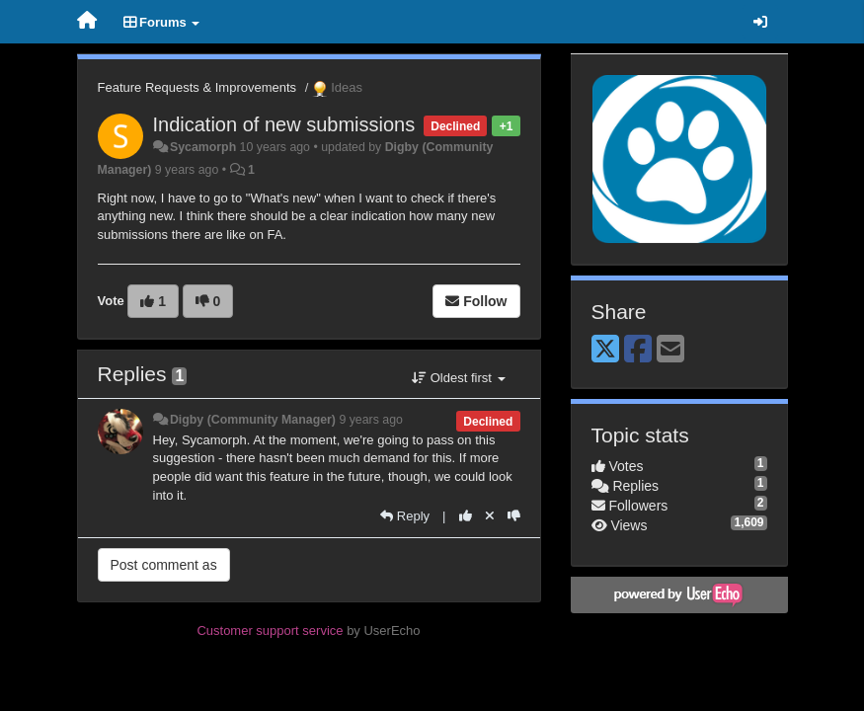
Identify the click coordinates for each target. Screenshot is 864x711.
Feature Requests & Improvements (197, 87)
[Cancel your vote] (490, 516)
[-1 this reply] (514, 516)
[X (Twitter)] (605, 350)
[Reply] (405, 516)
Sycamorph (203, 147)
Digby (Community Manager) (253, 420)
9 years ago (371, 420)
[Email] (670, 350)
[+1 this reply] (465, 516)
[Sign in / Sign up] (760, 22)
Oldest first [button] (458, 377)
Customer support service (269, 630)
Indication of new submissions (284, 124)
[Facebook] (638, 350)
